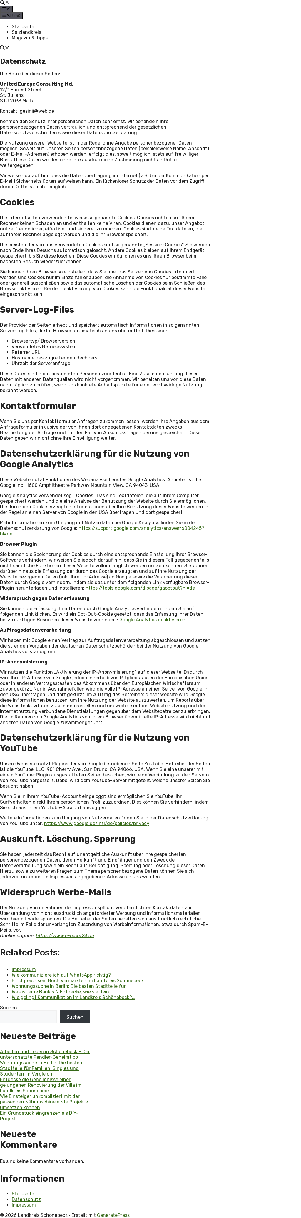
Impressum (24, 1205)
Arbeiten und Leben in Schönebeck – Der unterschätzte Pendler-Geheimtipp (45, 1054)
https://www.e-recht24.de (65, 935)
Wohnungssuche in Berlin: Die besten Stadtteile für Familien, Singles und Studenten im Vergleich (41, 1068)
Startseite (23, 26)
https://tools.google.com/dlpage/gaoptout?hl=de (140, 588)
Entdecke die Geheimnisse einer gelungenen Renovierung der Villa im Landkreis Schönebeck (40, 1085)
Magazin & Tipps (30, 38)
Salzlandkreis (26, 32)
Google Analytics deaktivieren (152, 620)
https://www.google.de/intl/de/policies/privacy (96, 823)
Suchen (8, 1007)
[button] (4, 3)
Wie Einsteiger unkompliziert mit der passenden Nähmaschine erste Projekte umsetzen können (44, 1101)
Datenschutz (26, 1199)
